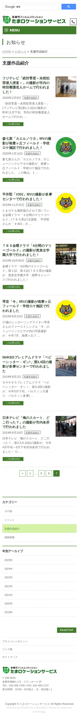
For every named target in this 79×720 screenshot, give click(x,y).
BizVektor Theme (46, 707)
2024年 (8, 568)
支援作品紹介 (31, 97)
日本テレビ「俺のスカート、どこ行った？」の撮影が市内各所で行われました (26, 422)
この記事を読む (13, 124)
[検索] (30, 7)
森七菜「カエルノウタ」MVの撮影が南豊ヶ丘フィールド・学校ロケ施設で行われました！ (26, 143)
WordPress (27, 707)
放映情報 (9, 537)
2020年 (8, 603)
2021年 (8, 595)
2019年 (8, 612)
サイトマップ (9, 657)
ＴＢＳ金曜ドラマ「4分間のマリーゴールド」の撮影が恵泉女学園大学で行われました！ (26, 250)
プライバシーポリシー (15, 641)
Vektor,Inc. (67, 707)
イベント (9, 520)
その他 (8, 511)
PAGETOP (66, 630)
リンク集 (7, 649)
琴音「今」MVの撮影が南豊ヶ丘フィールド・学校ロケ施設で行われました (26, 306)
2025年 (8, 560)
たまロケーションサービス (34, 703)
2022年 (8, 586)
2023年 (8, 577)
